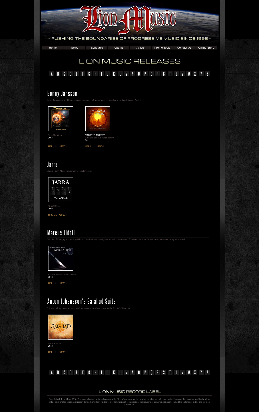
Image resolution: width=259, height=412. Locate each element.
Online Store (206, 47)
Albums (118, 47)
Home (53, 47)
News (74, 47)
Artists (141, 47)
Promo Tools (162, 47)
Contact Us (184, 47)
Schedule (96, 47)
